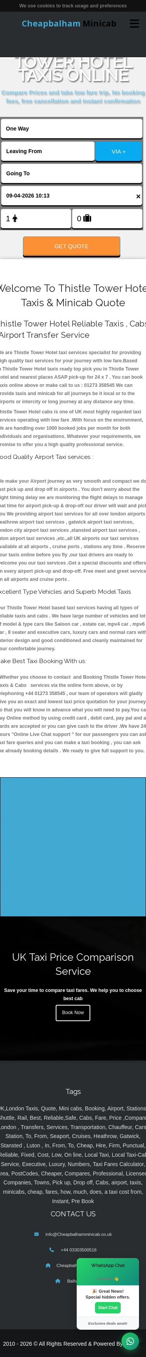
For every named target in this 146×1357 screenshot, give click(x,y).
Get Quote (72, 246)
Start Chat (108, 1307)
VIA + (119, 151)
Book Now (73, 1012)
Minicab (69, 23)
